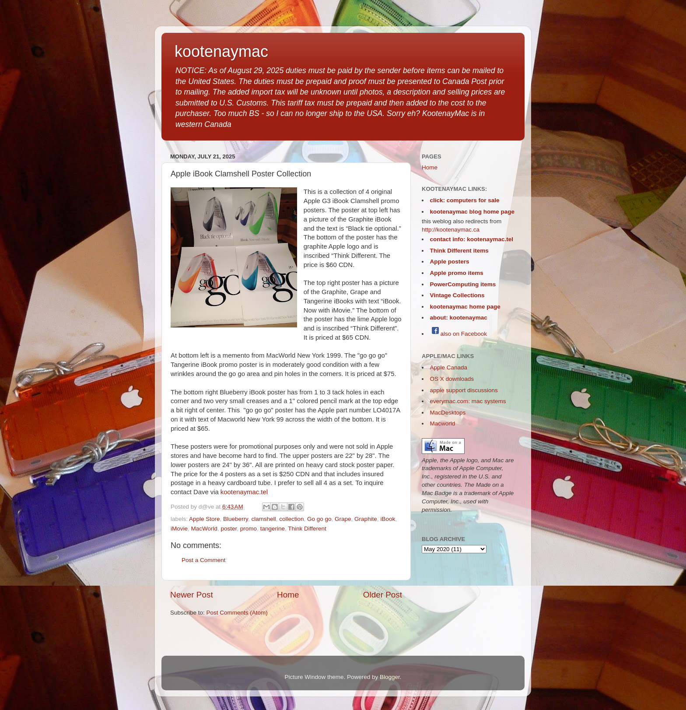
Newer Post (191, 594)
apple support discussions (464, 390)
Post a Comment (204, 560)
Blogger (390, 677)
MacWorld (204, 528)
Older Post (382, 594)
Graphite (365, 519)
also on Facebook (458, 333)
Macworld (442, 423)
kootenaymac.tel (244, 492)
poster (229, 528)
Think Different (307, 528)
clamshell (263, 519)
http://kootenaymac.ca (451, 229)
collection (291, 519)
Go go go (319, 519)
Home (288, 594)
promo (248, 528)
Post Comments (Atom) (237, 612)
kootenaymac (221, 51)
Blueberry (235, 519)
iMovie (179, 528)
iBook (387, 519)
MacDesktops (448, 412)
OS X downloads (452, 379)
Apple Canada (449, 367)
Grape (343, 519)
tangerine (272, 528)
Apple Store (204, 519)
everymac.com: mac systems (468, 401)
